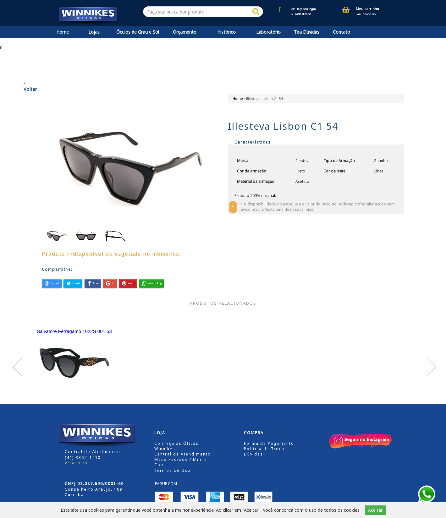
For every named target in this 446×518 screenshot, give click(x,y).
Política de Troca (264, 448)
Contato (341, 32)
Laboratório (268, 32)
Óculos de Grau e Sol (137, 32)
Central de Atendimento (182, 454)
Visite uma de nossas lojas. (289, 209)
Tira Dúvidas (306, 32)
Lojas (94, 32)
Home (62, 32)
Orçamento (184, 32)
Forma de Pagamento (269, 443)
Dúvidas (253, 454)
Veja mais (76, 463)
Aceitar (375, 510)
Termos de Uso (172, 470)
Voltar (30, 86)
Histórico (226, 32)
